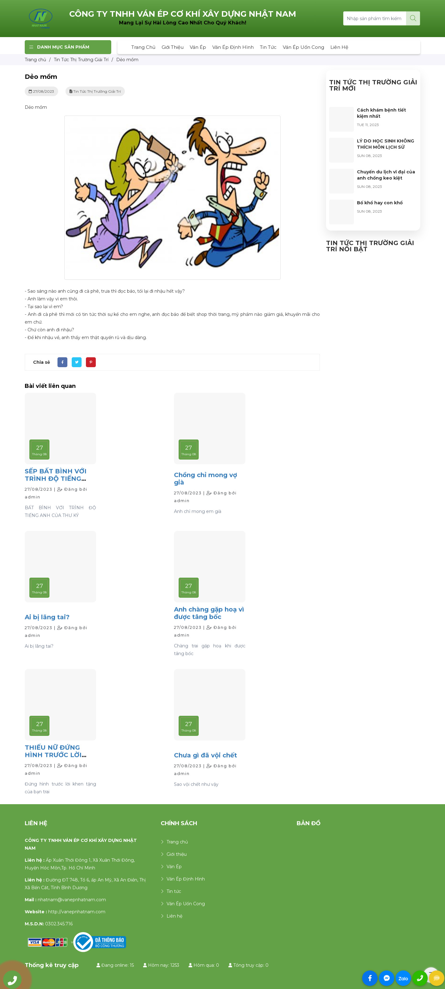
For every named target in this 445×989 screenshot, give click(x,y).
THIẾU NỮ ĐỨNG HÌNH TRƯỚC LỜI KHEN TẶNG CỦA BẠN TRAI (53, 773)
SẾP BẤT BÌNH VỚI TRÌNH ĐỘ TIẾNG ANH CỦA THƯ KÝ (56, 493)
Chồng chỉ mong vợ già (205, 493)
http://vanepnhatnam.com (76, 912)
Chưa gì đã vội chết (205, 769)
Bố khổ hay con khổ (380, 203)
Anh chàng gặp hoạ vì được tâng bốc (209, 627)
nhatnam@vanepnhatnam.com (72, 899)
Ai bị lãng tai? (47, 631)
